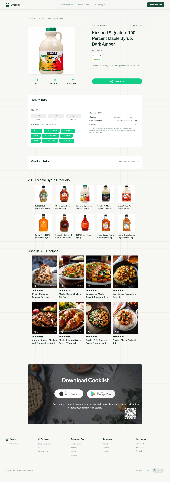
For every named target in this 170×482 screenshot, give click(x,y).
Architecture (43, 451)
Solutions (41, 447)
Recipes (73, 451)
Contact (106, 451)
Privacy (139, 470)
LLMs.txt (130, 470)
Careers (106, 447)
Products (74, 447)
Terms (147, 470)
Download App (156, 5)
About (105, 444)
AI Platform (67, 5)
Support (74, 455)
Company (100, 5)
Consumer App (84, 5)
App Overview (76, 444)
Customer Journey (45, 444)
